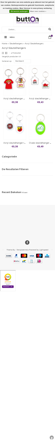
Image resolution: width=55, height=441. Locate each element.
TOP (52, 438)
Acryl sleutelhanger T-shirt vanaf (19, 98)
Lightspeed (43, 250)
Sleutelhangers (16, 44)
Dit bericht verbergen (19, 11)
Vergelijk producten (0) (11, 56)
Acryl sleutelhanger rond (15, 143)
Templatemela (23, 250)
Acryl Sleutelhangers (34, 44)
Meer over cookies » (38, 11)
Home (4, 44)
